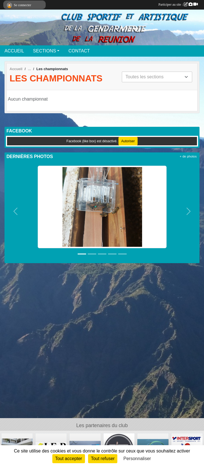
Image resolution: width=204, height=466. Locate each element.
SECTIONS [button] (44, 50)
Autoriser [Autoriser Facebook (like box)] (128, 141)
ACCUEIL (14, 50)
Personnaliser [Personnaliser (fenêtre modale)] (137, 458)
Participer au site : (178, 4)
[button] (15, 211)
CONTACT (79, 50)
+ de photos (188, 156)
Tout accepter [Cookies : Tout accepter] (68, 458)
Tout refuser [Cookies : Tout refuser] (103, 458)
